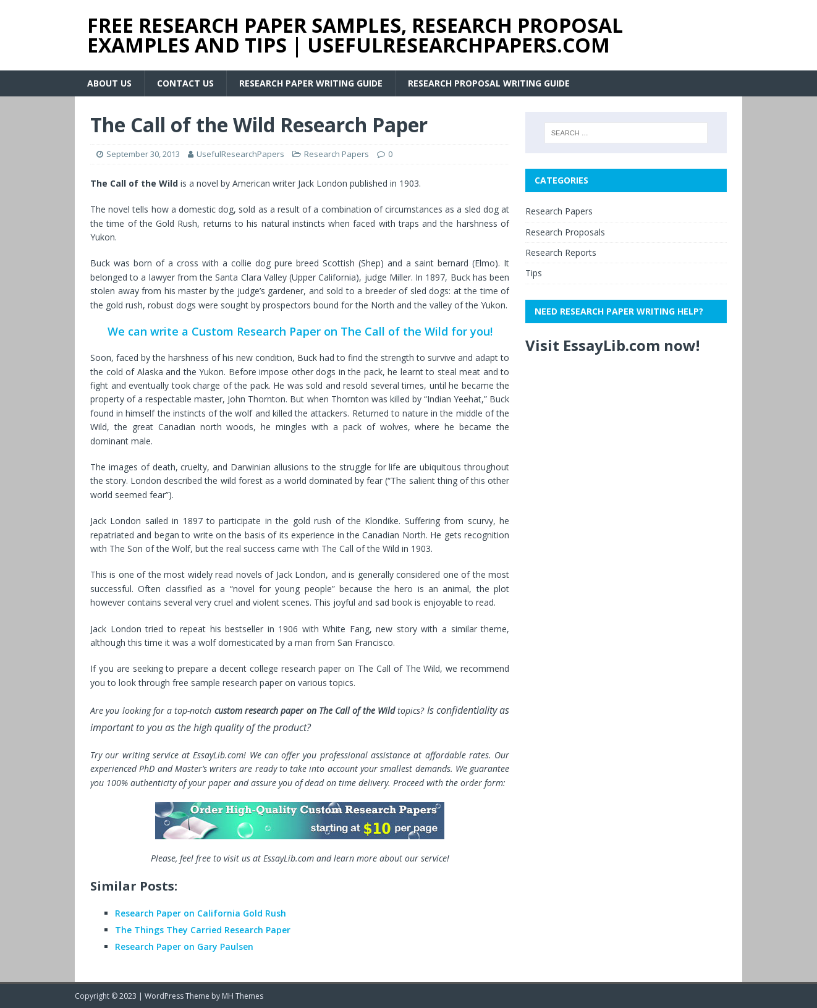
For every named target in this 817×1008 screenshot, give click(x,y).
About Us (109, 83)
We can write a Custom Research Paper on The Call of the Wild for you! (300, 331)
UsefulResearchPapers (240, 153)
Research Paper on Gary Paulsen (184, 946)
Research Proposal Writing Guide (489, 83)
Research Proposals (565, 232)
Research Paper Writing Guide (311, 83)
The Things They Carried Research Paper (202, 930)
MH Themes (242, 996)
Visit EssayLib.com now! (612, 345)
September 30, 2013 (143, 153)
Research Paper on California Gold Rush (200, 913)
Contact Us (185, 83)
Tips (533, 273)
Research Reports (560, 252)
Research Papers (336, 153)
